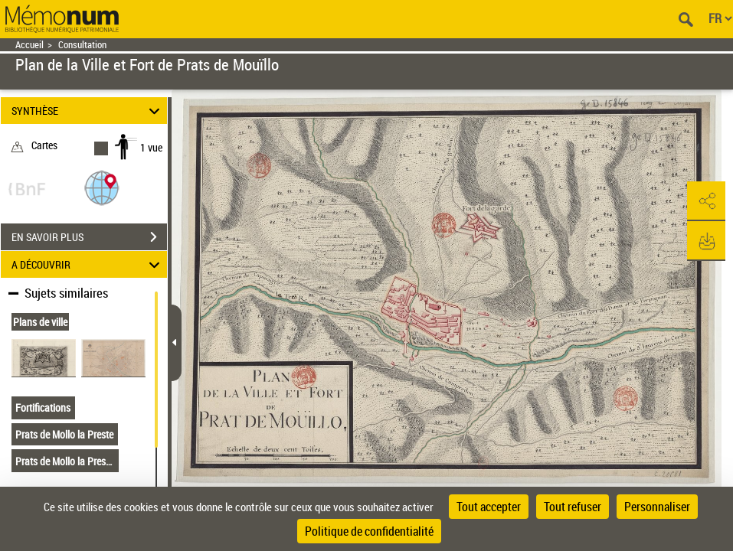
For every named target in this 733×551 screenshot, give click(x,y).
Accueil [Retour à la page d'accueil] (29, 44)
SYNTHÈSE (88, 110)
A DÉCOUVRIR (88, 264)
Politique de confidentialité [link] (369, 531)
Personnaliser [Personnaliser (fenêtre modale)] (657, 506)
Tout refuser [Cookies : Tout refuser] (572, 506)
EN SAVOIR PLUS (89, 237)
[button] (102, 187)
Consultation (82, 44)
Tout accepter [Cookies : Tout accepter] (488, 506)
